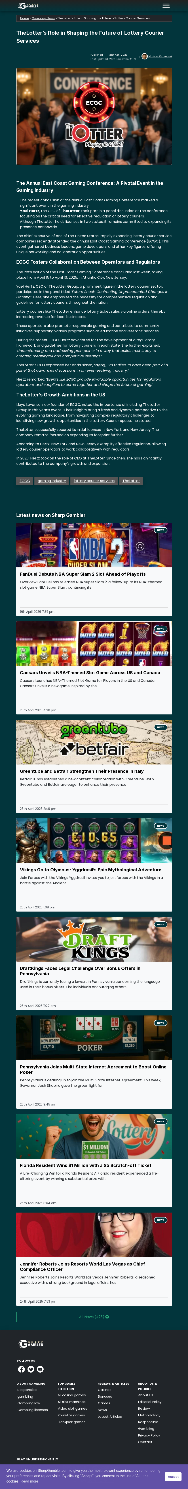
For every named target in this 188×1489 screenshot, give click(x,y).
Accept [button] (173, 1476)
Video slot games (72, 1408)
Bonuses (105, 1396)
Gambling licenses (32, 1409)
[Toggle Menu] (166, 6)
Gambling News (43, 18)
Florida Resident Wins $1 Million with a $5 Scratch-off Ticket (85, 1165)
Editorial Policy (149, 1401)
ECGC (25, 480)
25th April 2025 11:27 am (38, 1006)
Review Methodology (149, 1411)
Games (104, 1403)
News (160, 530)
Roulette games (71, 1415)
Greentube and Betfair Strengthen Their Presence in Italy (82, 771)
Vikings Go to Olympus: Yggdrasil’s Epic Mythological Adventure (90, 869)
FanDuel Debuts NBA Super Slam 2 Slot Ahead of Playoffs (83, 574)
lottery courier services (94, 480)
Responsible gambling (27, 1393)
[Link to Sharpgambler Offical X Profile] (31, 1369)
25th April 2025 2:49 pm (38, 809)
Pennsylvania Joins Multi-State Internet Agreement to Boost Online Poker (93, 1069)
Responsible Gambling (148, 1425)
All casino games (72, 1395)
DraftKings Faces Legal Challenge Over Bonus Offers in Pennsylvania (80, 971)
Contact (145, 1442)
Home (24, 18)
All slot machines (72, 1401)
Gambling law (28, 1403)
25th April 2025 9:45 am (38, 1104)
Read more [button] (29, 1481)
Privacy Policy (149, 1435)
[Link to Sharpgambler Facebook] (21, 1369)
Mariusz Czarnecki (160, 56)
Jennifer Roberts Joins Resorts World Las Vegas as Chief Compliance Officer (82, 1266)
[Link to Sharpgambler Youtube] (40, 1369)
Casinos (104, 1389)
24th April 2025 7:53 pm (38, 1301)
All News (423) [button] (94, 1316)
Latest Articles (110, 1416)
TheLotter (131, 480)
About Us (145, 1395)
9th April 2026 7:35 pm (37, 611)
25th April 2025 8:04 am (38, 1203)
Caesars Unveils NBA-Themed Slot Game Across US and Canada (90, 672)
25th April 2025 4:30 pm (38, 710)
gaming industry (52, 480)
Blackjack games (71, 1421)
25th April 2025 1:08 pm (37, 907)
